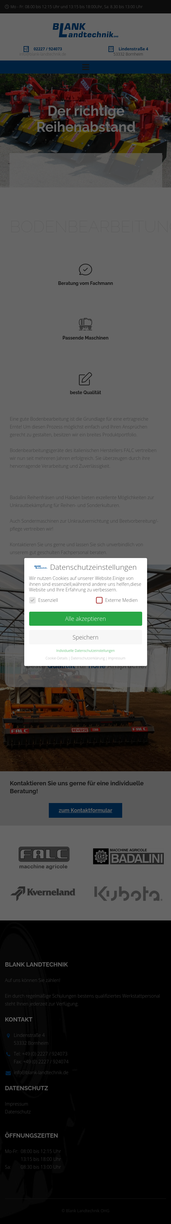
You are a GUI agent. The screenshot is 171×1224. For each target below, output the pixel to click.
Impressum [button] (116, 658)
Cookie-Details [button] (56, 658)
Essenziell (43, 600)
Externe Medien (117, 600)
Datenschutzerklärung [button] (88, 658)
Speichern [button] (86, 637)
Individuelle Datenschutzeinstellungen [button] (85, 650)
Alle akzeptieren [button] (85, 618)
